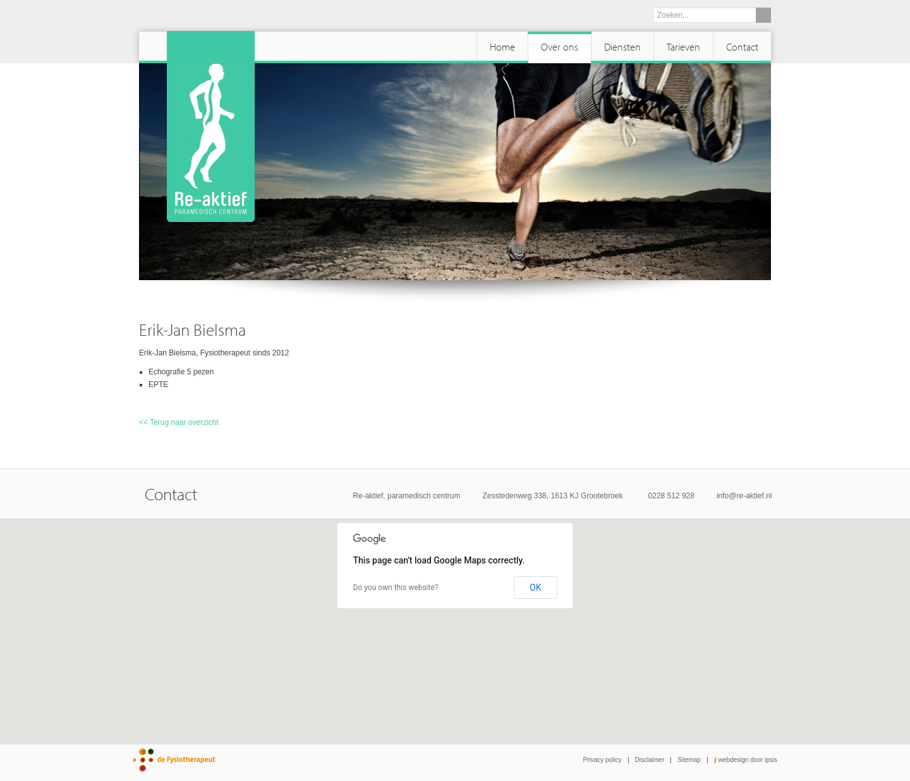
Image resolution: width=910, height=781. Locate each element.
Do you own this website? (396, 587)
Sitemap (689, 759)
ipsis (771, 759)
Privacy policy (602, 759)
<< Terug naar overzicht (179, 422)
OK (535, 587)
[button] (455, 619)
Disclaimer (650, 759)
